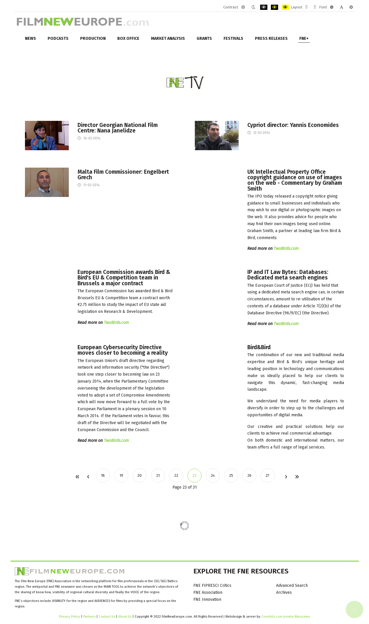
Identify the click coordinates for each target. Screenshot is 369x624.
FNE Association (207, 592)
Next (286, 477)
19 (121, 475)
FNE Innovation (207, 599)
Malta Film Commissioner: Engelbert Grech (123, 174)
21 (158, 475)
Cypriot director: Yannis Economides (293, 125)
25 (231, 475)
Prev (88, 477)
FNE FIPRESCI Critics (212, 585)
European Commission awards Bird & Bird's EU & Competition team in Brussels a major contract (124, 277)
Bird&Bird (259, 347)
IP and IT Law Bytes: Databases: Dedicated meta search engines (287, 274)
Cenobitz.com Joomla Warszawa (285, 616)
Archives (284, 592)
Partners (89, 616)
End (296, 477)
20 (139, 475)
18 (103, 475)
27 (267, 475)
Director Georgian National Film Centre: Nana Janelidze (118, 127)
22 (176, 475)
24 (213, 475)
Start (77, 477)
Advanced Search (292, 585)
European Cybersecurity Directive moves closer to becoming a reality (123, 350)
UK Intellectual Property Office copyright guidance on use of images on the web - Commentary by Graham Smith (294, 180)
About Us (125, 616)
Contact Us (107, 616)
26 (249, 475)
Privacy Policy (69, 616)
